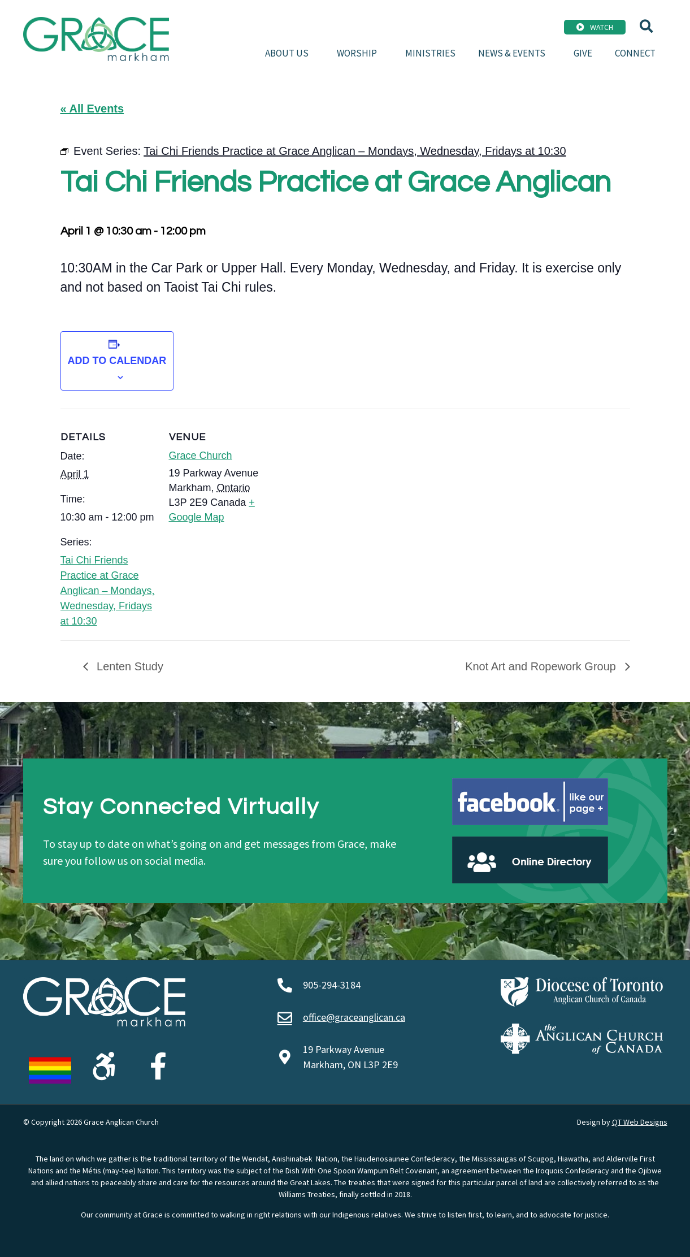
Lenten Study (128, 666)
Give (583, 53)
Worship (360, 53)
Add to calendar (117, 360)
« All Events (92, 108)
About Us (289, 53)
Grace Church (200, 455)
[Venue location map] (337, 487)
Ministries (430, 53)
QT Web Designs (639, 1122)
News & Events (514, 53)
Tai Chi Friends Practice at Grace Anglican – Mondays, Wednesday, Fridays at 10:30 (107, 590)
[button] (646, 26)
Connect (635, 53)
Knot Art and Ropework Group (542, 666)
